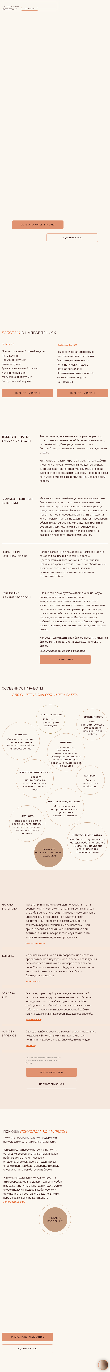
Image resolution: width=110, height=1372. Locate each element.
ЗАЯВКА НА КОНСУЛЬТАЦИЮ (38, 225)
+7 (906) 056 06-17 (9, 9)
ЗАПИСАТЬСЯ (29, 9)
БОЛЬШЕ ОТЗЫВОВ (51, 1072)
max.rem (31, 1046)
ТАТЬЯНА (8, 956)
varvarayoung (34, 1020)
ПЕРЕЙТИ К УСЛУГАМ (82, 393)
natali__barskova (36, 943)
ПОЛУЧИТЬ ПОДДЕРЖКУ (55, 1219)
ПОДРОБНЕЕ (65, 659)
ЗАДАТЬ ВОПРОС (72, 237)
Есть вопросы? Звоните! (10, 6)
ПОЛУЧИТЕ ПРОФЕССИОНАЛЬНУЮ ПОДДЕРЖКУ (48, 852)
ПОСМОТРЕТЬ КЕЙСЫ (51, 1084)
